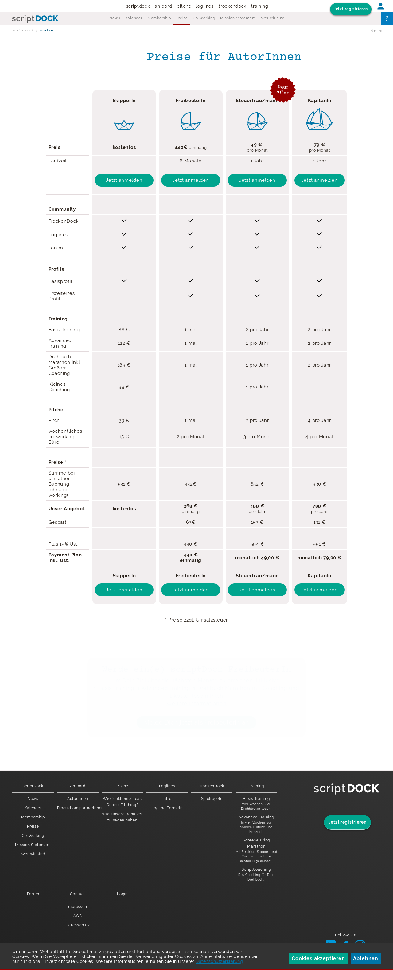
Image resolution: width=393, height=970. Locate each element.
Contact (77, 894)
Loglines (205, 6)
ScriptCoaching (256, 874)
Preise (182, 18)
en (381, 31)
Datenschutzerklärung (219, 961)
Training (259, 6)
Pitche (184, 6)
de (373, 31)
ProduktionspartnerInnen (78, 808)
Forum (33, 894)
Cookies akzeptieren (318, 958)
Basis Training (256, 804)
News (114, 18)
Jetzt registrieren (351, 9)
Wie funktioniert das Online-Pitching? (122, 802)
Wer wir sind (273, 18)
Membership (159, 18)
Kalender (133, 18)
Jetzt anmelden (124, 180)
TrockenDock (232, 6)
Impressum (77, 906)
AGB (77, 916)
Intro (167, 799)
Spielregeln (212, 799)
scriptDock (138, 6)
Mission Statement (238, 18)
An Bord (163, 6)
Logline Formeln (167, 808)
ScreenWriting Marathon (256, 850)
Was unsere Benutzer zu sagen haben (122, 817)
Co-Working (204, 18)
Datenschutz (78, 925)
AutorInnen (77, 799)
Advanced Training (256, 824)
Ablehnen (365, 958)
